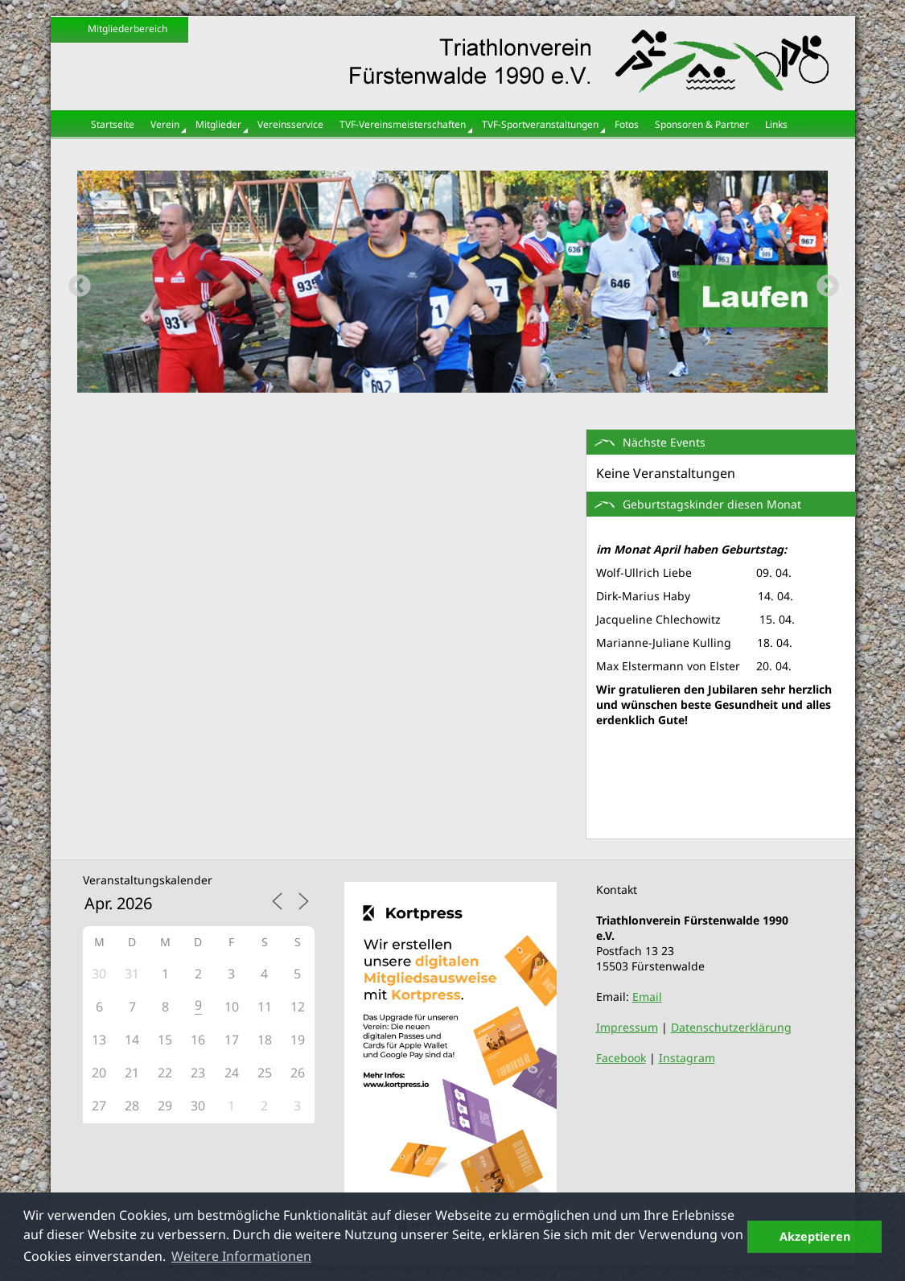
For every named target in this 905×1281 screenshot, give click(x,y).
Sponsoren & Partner (702, 124)
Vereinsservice (290, 124)
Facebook (621, 1057)
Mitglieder (218, 124)
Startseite (112, 124)
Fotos (627, 124)
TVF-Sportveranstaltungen (540, 124)
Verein (164, 124)
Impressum (627, 1027)
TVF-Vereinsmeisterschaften (402, 124)
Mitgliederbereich (127, 28)
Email (647, 996)
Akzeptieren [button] (815, 1236)
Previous (75, 282)
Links (776, 124)
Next (823, 282)
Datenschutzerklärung (731, 1027)
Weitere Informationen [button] (241, 1256)
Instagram (687, 1057)
